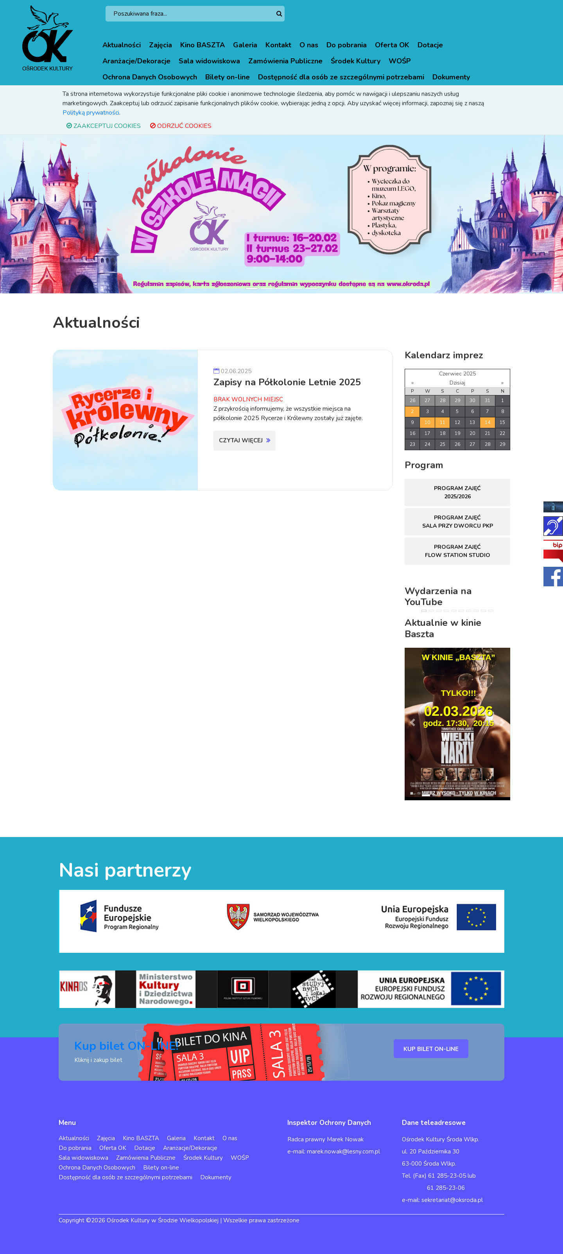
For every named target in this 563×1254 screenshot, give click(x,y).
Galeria (245, 45)
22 (502, 433)
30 (472, 400)
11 (442, 422)
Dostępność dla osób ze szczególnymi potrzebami (341, 77)
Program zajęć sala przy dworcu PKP (457, 522)
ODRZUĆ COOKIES (181, 126)
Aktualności (121, 45)
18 (442, 433)
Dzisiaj (457, 382)
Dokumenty (451, 77)
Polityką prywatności (91, 112)
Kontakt (278, 45)
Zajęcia (160, 45)
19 (457, 433)
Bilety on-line (227, 77)
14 (487, 422)
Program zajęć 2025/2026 (457, 492)
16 (412, 433)
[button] (42, 214)
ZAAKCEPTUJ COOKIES (103, 126)
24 (427, 444)
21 (487, 433)
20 (472, 433)
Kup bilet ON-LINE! (126, 1046)
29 (457, 400)
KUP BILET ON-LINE (431, 1049)
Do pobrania (346, 45)
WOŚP (400, 61)
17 (427, 433)
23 (412, 444)
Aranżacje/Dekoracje (136, 61)
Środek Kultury (355, 61)
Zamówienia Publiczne (285, 61)
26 (412, 400)
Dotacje (430, 45)
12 (457, 422)
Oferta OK (392, 45)
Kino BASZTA (202, 45)
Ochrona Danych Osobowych (149, 77)
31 (487, 400)
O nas (308, 45)
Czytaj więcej (244, 440)
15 (502, 422)
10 (427, 422)
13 (472, 422)
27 (427, 400)
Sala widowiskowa (209, 61)
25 (442, 444)
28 (442, 400)
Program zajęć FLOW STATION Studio (457, 551)
